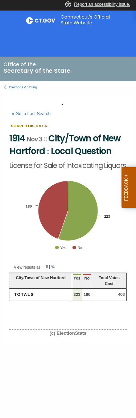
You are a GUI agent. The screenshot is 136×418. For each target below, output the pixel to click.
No (87, 278)
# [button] (47, 267)
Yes (77, 278)
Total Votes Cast (109, 281)
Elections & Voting (23, 87)
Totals (24, 294)
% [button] (53, 267)
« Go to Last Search (31, 113)
